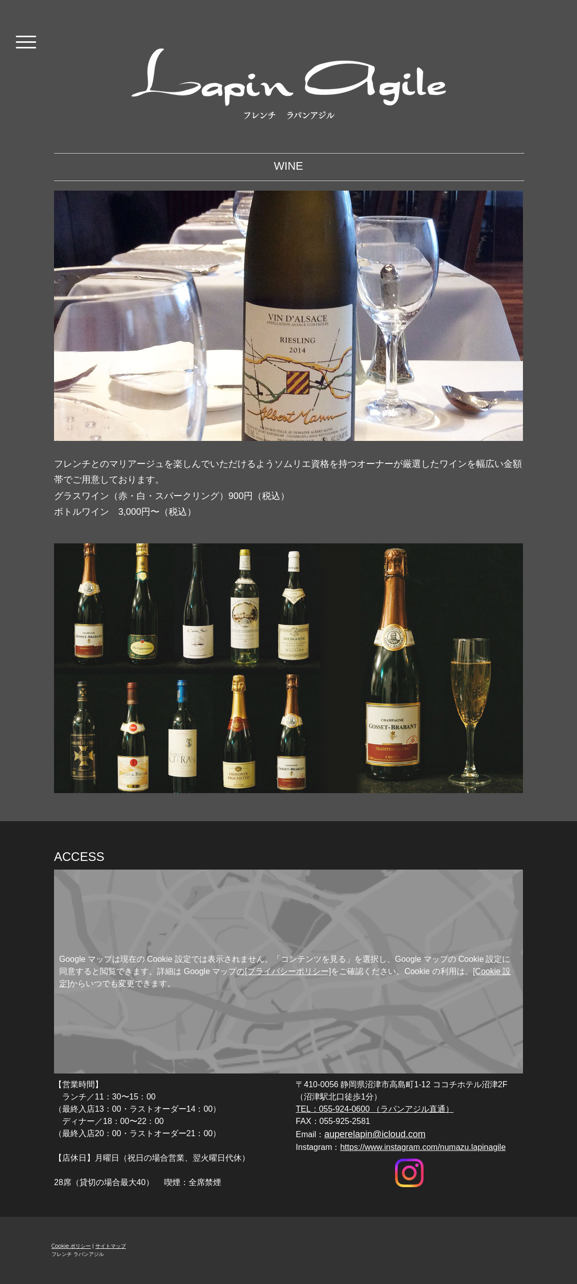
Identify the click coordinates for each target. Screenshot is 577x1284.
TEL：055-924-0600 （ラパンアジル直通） (374, 1109)
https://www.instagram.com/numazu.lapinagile (423, 1147)
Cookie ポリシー (71, 1246)
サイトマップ (110, 1246)
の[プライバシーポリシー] (284, 971)
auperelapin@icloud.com (374, 1134)
